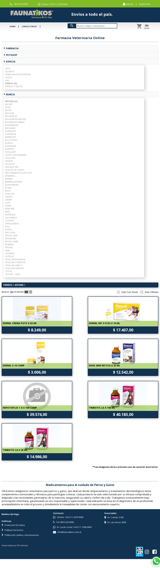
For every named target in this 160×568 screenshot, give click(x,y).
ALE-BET (9, 104)
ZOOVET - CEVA (12, 274)
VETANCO (10, 253)
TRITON (8, 247)
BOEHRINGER (11, 125)
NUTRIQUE (10, 214)
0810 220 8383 (21, 4)
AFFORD (19, 284)
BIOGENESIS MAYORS (15, 119)
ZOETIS (8, 271)
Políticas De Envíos (12, 530)
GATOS (8, 77)
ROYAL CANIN (11, 241)
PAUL (7, 226)
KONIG (8, 187)
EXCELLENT (10, 151)
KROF (7, 190)
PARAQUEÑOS (12, 223)
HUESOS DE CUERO (14, 169)
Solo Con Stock (127, 292)
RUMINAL (9, 244)
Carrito (146, 26)
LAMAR (8, 199)
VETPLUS (9, 256)
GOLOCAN (10, 157)
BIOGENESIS (11, 116)
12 (11, 291)
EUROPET (9, 148)
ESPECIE (9, 61)
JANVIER (9, 178)
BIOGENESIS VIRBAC (15, 122)
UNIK (7, 250)
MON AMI (9, 208)
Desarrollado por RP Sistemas (15, 545)
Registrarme (144, 4)
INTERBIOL (10, 175)
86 (22, 291)
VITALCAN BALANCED (15, 259)
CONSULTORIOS (29, 26)
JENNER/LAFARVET (14, 181)
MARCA (9, 94)
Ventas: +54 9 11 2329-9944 (52, 4)
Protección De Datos (13, 525)
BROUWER (10, 128)
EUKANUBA (10, 145)
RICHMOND (10, 238)
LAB (7, 80)
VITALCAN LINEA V (13, 265)
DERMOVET (10, 137)
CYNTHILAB (10, 134)
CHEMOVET (10, 131)
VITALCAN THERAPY (14, 268)
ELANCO (9, 143)
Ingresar (129, 4)
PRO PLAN (10, 232)
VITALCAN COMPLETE (15, 262)
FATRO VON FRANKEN (15, 154)
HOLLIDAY (10, 163)
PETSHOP (10, 55)
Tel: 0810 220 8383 (63, 522)
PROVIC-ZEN (11, 235)
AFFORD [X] (11, 101)
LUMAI (8, 205)
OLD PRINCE (11, 217)
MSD (7, 211)
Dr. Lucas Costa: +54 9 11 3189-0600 (72, 527)
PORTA (8, 229)
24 (15, 291)
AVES (7, 68)
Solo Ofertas (149, 292)
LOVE (7, 202)
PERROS (7, 284)
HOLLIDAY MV (11, 166)
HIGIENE (9, 160)
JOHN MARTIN (11, 184)
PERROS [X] (11, 83)
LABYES (8, 196)
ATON (8, 107)
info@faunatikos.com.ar (67, 532)
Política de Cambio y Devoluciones (20, 535)
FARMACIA (11, 48)
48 (18, 291)
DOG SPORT (11, 140)
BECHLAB (9, 113)
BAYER (8, 110)
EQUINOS (9, 71)
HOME (12, 26)
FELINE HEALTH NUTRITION (18, 74)
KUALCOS (10, 193)
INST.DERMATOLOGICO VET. (18, 172)
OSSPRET (9, 220)
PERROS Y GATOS (14, 86)
